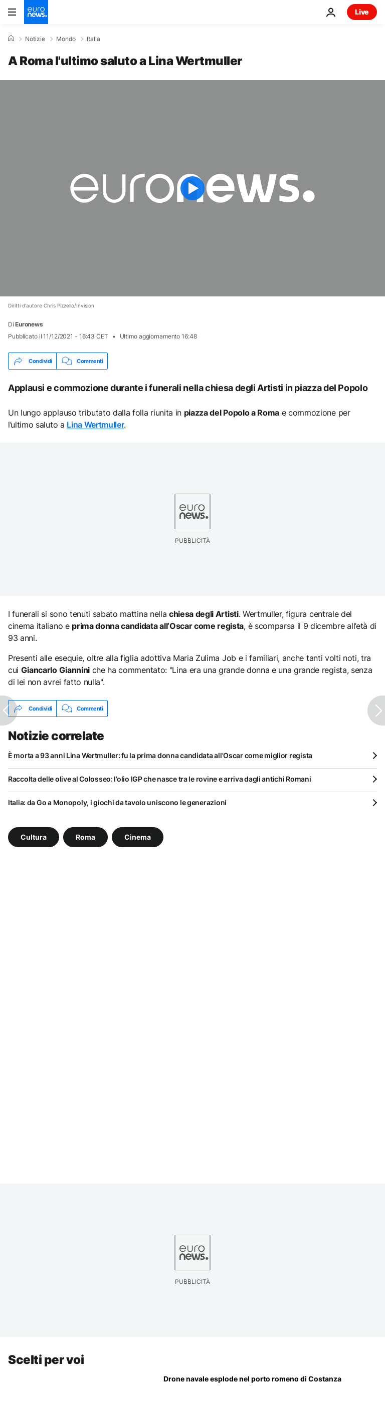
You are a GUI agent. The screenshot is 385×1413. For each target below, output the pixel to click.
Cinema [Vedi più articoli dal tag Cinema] (137, 837)
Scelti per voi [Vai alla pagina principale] (46, 1359)
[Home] (11, 38)
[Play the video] (192, 188)
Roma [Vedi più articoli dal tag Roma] (85, 837)
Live (362, 12)
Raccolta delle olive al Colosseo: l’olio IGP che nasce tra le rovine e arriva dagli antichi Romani (159, 779)
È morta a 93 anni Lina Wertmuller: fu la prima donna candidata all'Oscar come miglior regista (160, 755)
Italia (93, 39)
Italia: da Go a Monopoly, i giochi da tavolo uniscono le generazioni (117, 802)
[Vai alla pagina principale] (36, 12)
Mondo (66, 39)
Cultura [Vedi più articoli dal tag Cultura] (34, 837)
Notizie (35, 39)
